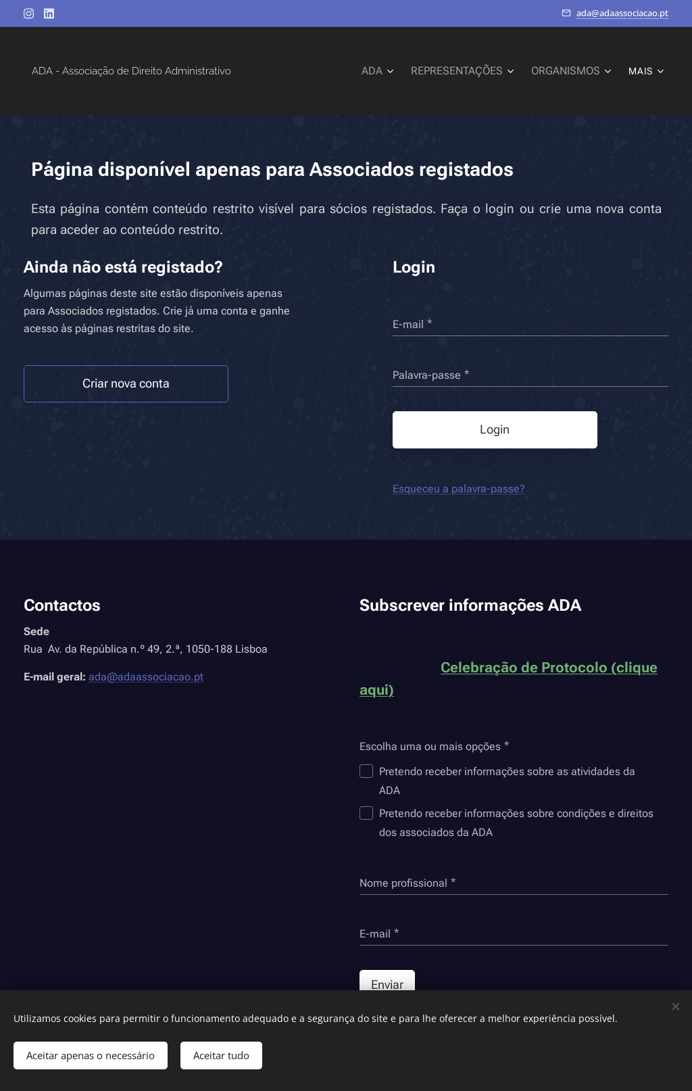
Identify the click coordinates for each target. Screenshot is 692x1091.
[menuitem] (293, 71)
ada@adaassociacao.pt (622, 13)
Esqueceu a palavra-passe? (459, 488)
